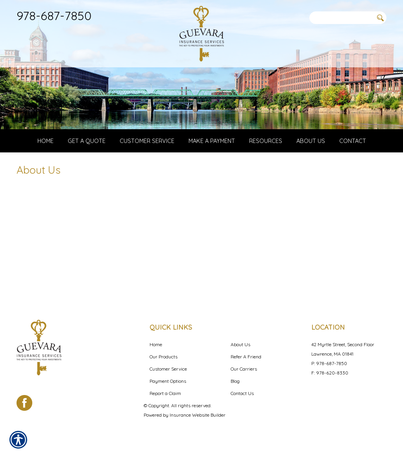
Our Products (163, 357)
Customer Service (168, 369)
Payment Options (168, 381)
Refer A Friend (246, 357)
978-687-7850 (54, 15)
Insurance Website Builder (198, 415)
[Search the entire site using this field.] (341, 18)
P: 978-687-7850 (329, 363)
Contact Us (242, 393)
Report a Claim (165, 393)
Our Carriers (244, 369)
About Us (240, 344)
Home (156, 344)
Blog (235, 381)
